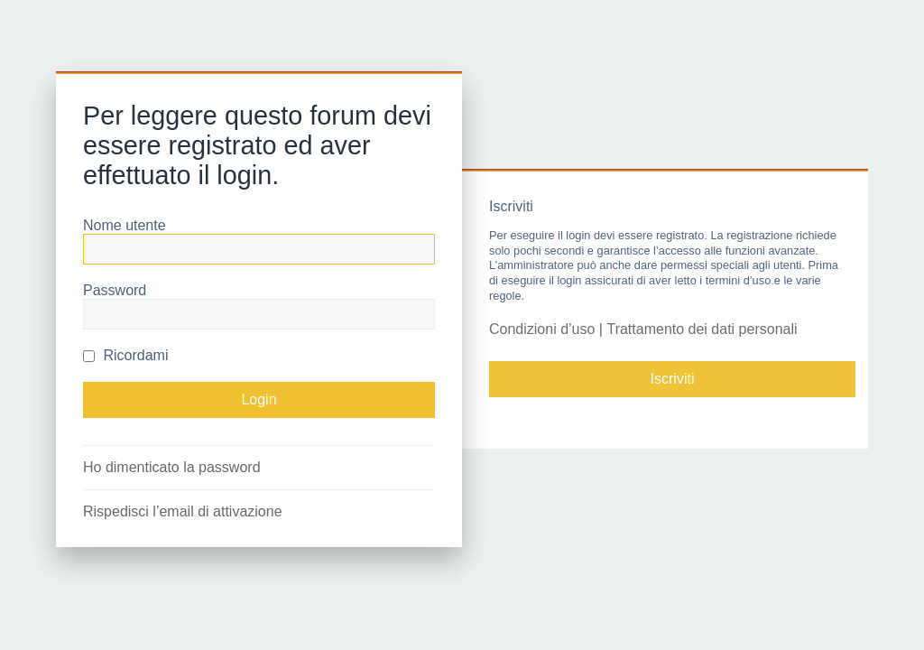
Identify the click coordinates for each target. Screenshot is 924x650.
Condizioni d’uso (542, 329)
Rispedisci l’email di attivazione (182, 511)
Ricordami (125, 355)
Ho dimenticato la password (172, 467)
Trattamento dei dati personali (701, 329)
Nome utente (124, 225)
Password (114, 290)
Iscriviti (673, 378)
